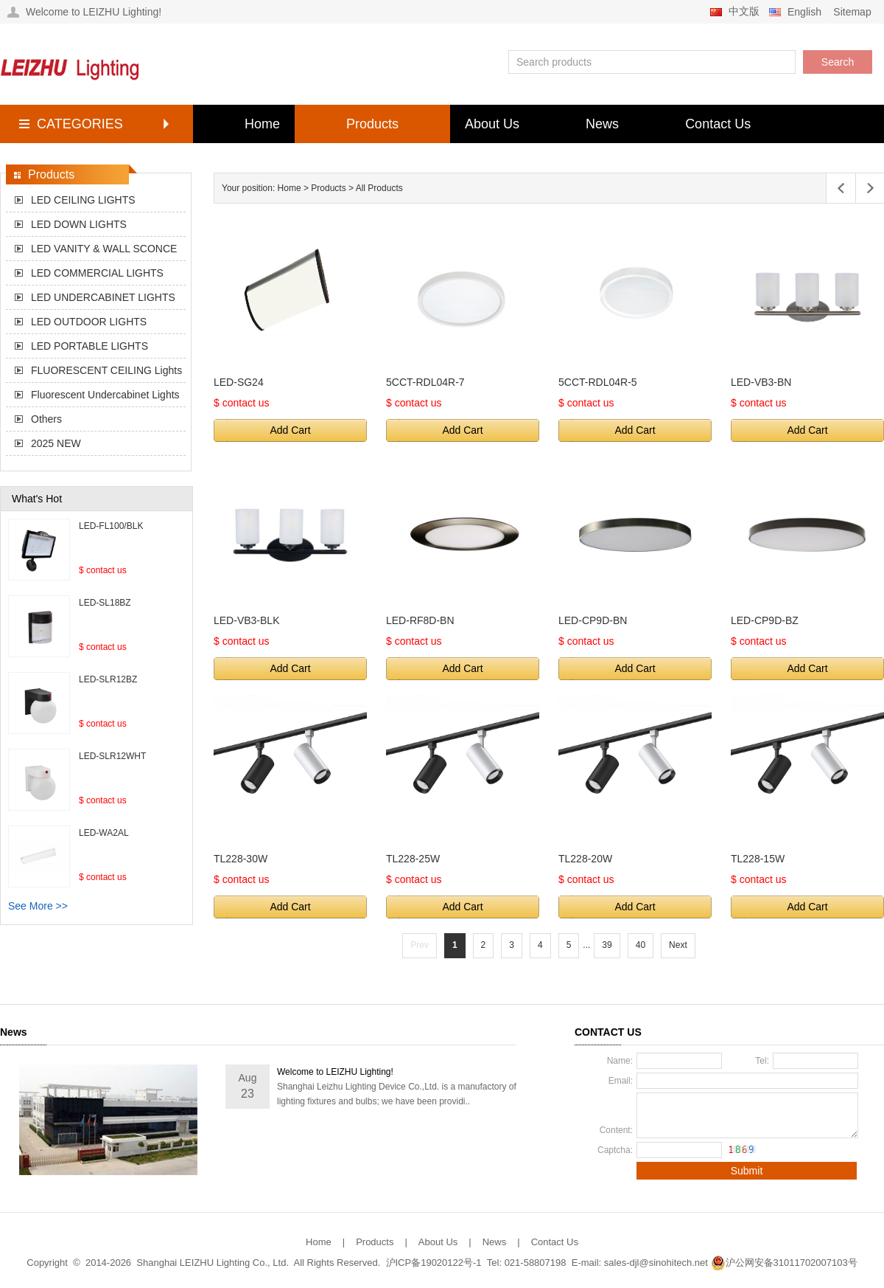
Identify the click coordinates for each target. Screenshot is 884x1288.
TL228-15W (758, 859)
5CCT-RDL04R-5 (597, 382)
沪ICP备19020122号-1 (434, 1262)
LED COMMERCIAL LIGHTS (97, 273)
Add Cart (290, 430)
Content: (616, 1130)
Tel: (762, 1061)
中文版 (744, 11)
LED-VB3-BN (761, 382)
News (602, 124)
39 (606, 945)
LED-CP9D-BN (592, 620)
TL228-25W (413, 859)
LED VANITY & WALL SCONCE (104, 249)
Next (678, 945)
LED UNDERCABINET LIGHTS (103, 297)
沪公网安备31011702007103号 (784, 1263)
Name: (620, 1061)
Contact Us (718, 124)
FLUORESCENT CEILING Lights (106, 370)
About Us (492, 124)
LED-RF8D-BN (420, 620)
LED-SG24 (239, 382)
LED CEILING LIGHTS (83, 200)
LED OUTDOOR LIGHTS (89, 322)
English (804, 12)
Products (372, 124)
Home (262, 124)
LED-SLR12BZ (108, 679)
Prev (419, 945)
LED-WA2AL (104, 833)
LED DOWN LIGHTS (79, 224)
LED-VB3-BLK (246, 620)
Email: (620, 1081)
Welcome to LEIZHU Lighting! (335, 1072)
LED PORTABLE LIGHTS (89, 346)
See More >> (38, 906)
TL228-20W (585, 859)
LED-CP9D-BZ (765, 620)
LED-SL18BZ (105, 603)
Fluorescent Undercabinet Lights (105, 395)
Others (46, 419)
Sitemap (852, 12)
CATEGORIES (80, 124)
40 (640, 945)
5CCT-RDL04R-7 (425, 382)
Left (840, 188)
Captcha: (615, 1150)
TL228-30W (240, 859)
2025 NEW (56, 443)
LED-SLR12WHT (112, 756)
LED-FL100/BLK (111, 526)
